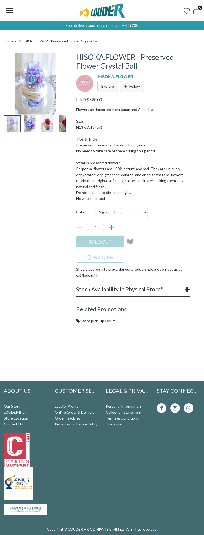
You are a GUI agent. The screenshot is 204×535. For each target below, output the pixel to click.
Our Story (12, 406)
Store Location (16, 418)
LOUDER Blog (15, 412)
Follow (132, 86)
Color (80, 212)
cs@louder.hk (87, 275)
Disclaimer (114, 424)
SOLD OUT (100, 242)
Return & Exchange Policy (76, 424)
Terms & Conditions (122, 418)
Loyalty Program (68, 406)
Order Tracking (67, 418)
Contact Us (13, 424)
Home (9, 41)
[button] (61, 57)
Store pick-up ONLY (95, 320)
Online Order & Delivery (75, 412)
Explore (107, 86)
